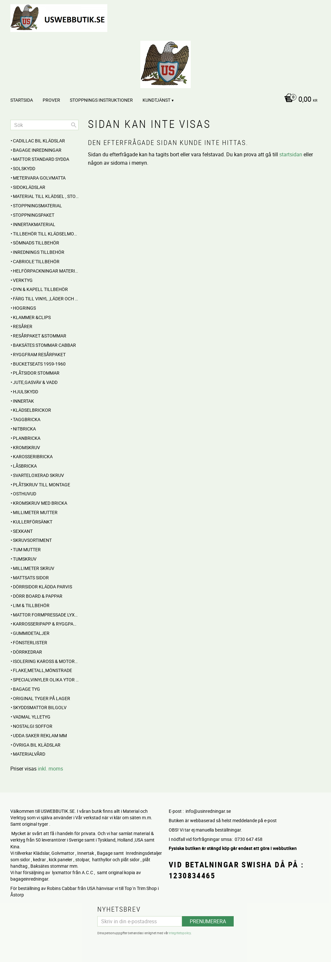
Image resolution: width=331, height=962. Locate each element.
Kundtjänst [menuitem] (156, 100)
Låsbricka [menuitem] (25, 466)
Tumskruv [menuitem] (25, 559)
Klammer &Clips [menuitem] (32, 317)
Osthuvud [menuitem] (24, 494)
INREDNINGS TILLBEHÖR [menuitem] (38, 252)
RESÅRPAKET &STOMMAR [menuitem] (39, 336)
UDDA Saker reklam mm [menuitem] (40, 735)
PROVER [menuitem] (51, 100)
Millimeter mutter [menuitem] (35, 512)
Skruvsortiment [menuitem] (32, 540)
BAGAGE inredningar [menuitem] (37, 150)
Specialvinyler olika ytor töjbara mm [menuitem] (46, 680)
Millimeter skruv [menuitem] (33, 568)
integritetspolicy (180, 933)
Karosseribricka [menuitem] (33, 456)
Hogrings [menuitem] (24, 308)
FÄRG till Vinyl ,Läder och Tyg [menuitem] (46, 298)
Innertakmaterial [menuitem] (34, 224)
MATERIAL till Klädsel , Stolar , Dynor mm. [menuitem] (46, 196)
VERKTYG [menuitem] (23, 280)
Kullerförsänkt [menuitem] (32, 522)
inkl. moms (50, 768)
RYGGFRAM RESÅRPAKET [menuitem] (39, 354)
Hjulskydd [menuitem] (25, 391)
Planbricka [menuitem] (26, 438)
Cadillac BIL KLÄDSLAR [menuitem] (39, 141)
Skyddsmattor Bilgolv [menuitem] (40, 707)
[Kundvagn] (299, 100)
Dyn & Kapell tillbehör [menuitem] (40, 289)
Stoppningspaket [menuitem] (33, 215)
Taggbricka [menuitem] (26, 419)
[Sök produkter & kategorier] (44, 125)
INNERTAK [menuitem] (23, 401)
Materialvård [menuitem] (29, 754)
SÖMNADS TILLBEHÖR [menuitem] (36, 243)
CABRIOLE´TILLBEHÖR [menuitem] (36, 261)
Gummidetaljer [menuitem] (31, 633)
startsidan (290, 154)
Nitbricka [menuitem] (24, 429)
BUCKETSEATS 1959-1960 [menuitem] (39, 364)
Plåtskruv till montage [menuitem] (41, 484)
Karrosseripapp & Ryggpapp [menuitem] (46, 624)
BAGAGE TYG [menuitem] (26, 689)
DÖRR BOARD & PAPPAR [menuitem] (37, 596)
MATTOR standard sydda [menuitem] (41, 159)
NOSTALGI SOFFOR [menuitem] (32, 726)
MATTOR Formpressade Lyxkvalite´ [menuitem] (46, 615)
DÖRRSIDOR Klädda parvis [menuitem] (42, 587)
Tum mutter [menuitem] (27, 549)
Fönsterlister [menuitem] (30, 642)
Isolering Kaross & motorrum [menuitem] (46, 661)
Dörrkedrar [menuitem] (27, 652)
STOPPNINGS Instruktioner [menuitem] (101, 100)
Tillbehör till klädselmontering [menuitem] (46, 234)
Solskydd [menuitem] (24, 168)
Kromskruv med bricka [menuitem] (40, 503)
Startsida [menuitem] (21, 100)
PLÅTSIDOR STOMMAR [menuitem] (36, 373)
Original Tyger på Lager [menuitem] (41, 698)
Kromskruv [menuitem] (26, 447)
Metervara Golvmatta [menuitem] (39, 178)
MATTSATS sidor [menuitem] (31, 577)
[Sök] (74, 125)
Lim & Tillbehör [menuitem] (31, 605)
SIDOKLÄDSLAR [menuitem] (29, 187)
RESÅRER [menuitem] (22, 326)
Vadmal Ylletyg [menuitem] (31, 717)
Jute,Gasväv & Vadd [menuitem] (35, 382)
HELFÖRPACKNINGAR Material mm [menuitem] (46, 271)
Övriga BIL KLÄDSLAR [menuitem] (36, 745)
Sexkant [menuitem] (23, 531)
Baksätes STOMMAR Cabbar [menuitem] (44, 345)
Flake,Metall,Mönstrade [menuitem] (42, 670)
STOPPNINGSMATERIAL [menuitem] (37, 205)
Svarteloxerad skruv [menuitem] (38, 475)
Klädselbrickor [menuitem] (32, 410)
